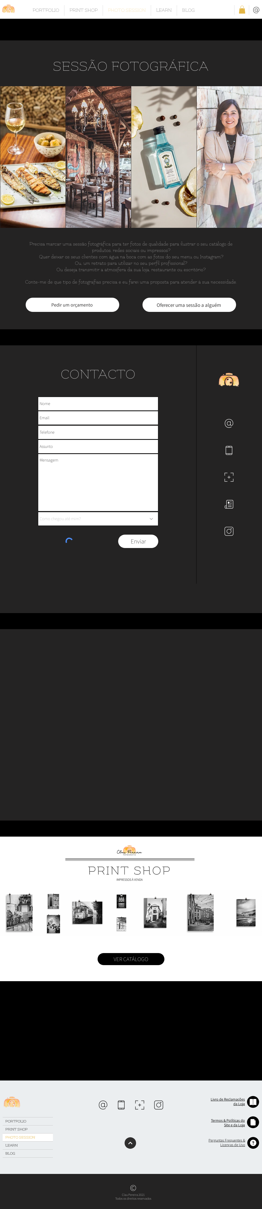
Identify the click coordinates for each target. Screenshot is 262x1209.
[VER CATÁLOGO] (131, 959)
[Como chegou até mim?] (98, 519)
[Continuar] (130, 1143)
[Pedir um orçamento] (72, 305)
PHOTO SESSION (20, 1137)
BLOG (10, 1153)
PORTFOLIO (15, 1121)
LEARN (11, 1145)
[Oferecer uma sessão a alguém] (189, 305)
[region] (103, 1105)
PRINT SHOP (16, 1129)
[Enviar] (138, 541)
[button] (242, 10)
